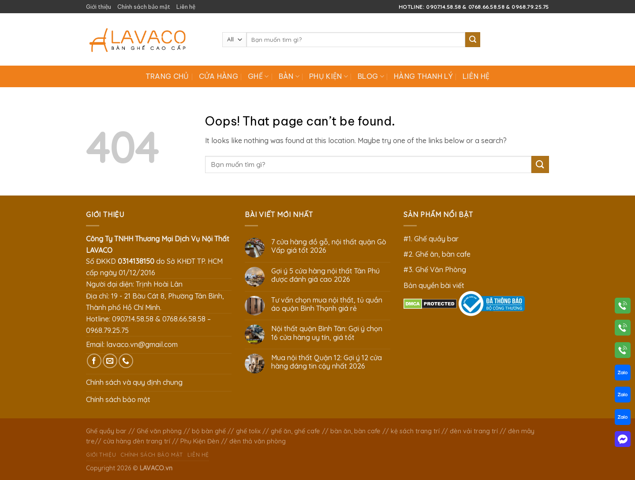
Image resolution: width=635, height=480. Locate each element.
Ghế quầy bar (106, 431)
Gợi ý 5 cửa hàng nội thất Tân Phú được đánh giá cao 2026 (325, 275)
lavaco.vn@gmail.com (142, 344)
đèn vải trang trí (474, 431)
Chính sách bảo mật (143, 6)
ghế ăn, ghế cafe (295, 431)
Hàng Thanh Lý (423, 76)
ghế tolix (248, 431)
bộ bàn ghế (209, 431)
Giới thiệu (98, 6)
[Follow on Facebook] (94, 361)
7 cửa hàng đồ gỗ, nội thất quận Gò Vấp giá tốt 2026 (328, 246)
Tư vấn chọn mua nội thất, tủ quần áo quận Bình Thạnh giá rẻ (326, 304)
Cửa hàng (219, 76)
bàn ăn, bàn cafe (355, 431)
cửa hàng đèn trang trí (136, 441)
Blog (371, 76)
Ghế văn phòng (159, 431)
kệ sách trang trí (415, 431)
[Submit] (472, 39)
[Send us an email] (110, 361)
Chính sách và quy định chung (134, 382)
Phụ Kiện (328, 76)
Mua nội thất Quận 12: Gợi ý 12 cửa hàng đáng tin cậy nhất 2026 (326, 362)
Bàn (289, 76)
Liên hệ (185, 6)
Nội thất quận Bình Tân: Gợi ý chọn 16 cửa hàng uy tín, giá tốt (326, 333)
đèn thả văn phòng (257, 441)
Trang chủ (167, 76)
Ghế (258, 76)
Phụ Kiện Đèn (199, 441)
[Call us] (126, 361)
